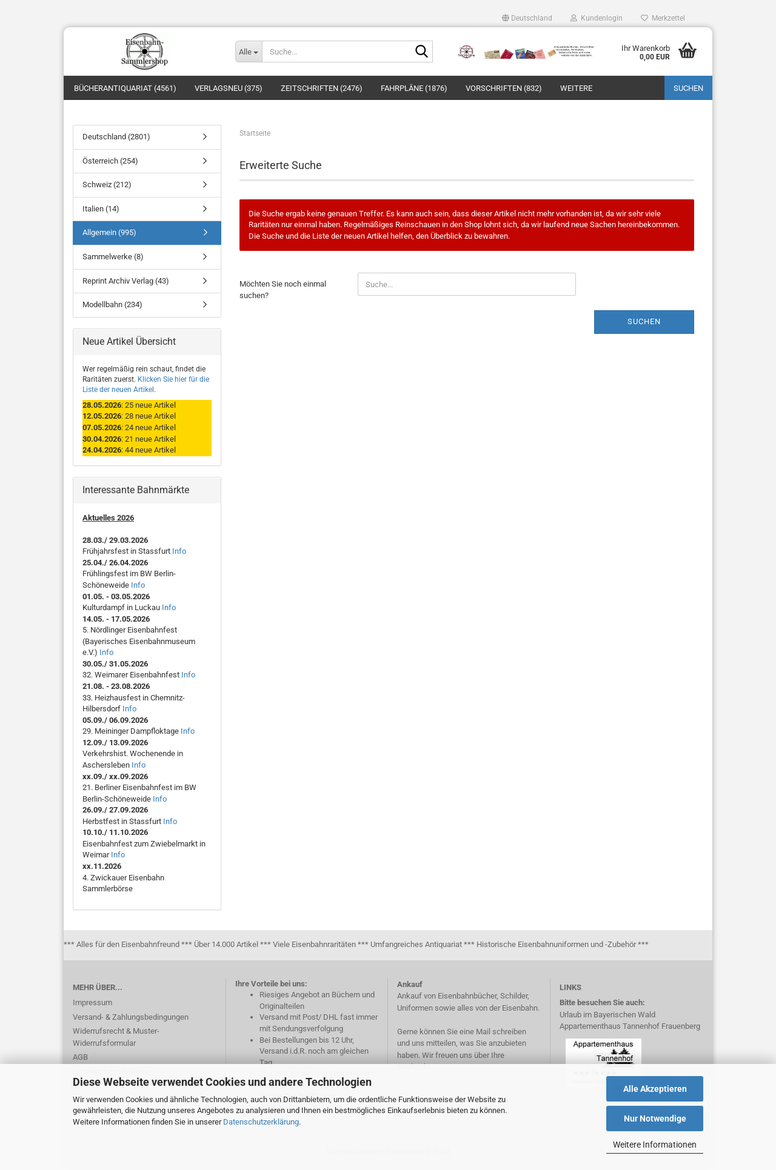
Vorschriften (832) (504, 88)
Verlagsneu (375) (229, 88)
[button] (527, 18)
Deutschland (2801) (116, 139)
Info (179, 553)
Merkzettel (663, 18)
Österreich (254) (110, 163)
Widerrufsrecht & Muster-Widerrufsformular (116, 1039)
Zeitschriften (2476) (322, 88)
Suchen (688, 88)
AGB (80, 1059)
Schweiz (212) (107, 186)
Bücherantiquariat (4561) (125, 88)
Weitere (576, 88)
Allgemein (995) (109, 234)
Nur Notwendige (655, 1118)
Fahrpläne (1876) (414, 88)
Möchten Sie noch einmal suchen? (282, 292)
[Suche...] (248, 51)
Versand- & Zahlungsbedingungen (131, 1018)
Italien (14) (100, 211)
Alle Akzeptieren (655, 1089)
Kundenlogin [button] (596, 18)
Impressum (92, 1004)
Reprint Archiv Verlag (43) (125, 282)
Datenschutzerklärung (261, 1121)
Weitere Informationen (655, 1144)
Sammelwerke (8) (113, 259)
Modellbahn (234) (112, 306)
